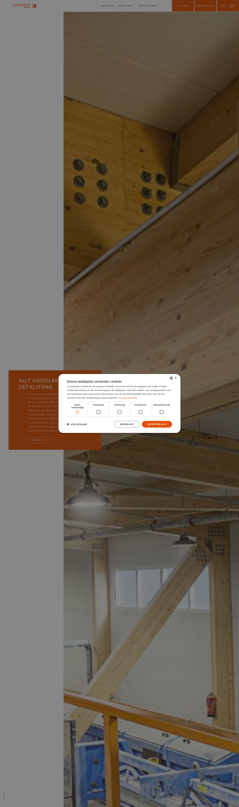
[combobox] (171, 378)
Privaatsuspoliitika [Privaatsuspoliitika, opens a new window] (128, 397)
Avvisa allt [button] (127, 424)
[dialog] (119, 403)
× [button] (175, 378)
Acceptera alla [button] (157, 424)
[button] (77, 424)
